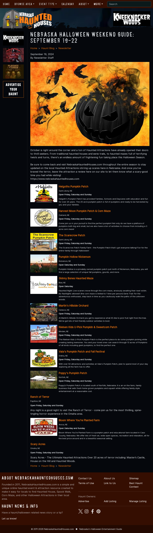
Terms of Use (86, 483)
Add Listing (110, 501)
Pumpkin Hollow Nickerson (75, 256)
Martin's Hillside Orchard (73, 305)
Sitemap (134, 478)
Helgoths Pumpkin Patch (73, 186)
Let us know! (9, 518)
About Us (109, 478)
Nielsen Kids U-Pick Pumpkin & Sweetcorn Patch (88, 327)
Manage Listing (137, 501)
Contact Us (85, 478)
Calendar (68, 4)
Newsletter (64, 48)
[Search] (129, 4)
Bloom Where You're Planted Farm (79, 420)
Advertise (83, 501)
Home (6, 4)
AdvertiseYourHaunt (13, 89)
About (83, 4)
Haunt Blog (47, 48)
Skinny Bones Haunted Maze (76, 278)
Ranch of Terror (39, 396)
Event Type (47, 4)
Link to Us (110, 483)
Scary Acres (37, 444)
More (97, 4)
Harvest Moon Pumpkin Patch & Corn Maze (85, 211)
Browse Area (23, 4)
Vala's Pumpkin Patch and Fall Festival (82, 351)
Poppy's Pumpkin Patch (73, 373)
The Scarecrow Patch (72, 235)
